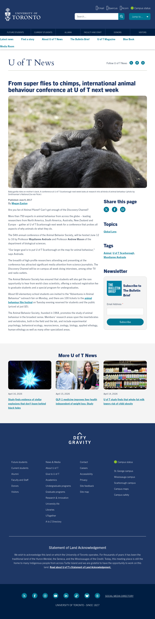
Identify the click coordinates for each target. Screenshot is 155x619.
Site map (84, 491)
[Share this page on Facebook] (114, 209)
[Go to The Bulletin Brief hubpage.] (114, 288)
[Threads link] (97, 595)
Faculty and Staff (93, 32)
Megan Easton (19, 203)
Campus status (142, 8)
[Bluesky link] (87, 595)
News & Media (53, 461)
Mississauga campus (124, 476)
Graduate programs (55, 491)
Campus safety (121, 494)
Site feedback (87, 485)
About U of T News (52, 39)
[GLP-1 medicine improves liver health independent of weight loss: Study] (77, 383)
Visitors (142, 32)
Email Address (114, 304)
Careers (84, 467)
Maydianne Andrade (115, 257)
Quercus (113, 8)
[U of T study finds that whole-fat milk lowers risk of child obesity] (125, 383)
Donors (117, 32)
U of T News (31, 62)
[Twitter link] (131, 63)
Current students (43, 32)
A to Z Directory (53, 521)
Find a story (27, 39)
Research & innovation (57, 497)
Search (121, 16)
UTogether (51, 515)
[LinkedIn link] (66, 595)
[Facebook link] (137, 63)
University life (52, 503)
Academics (51, 479)
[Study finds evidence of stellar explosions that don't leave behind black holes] (29, 385)
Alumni (68, 32)
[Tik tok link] (76, 595)
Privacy (83, 479)
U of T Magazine (106, 39)
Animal (107, 252)
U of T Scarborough (123, 252)
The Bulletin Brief (80, 39)
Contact (84, 461)
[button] (140, 16)
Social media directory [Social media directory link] (119, 595)
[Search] (96, 16)
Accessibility (86, 473)
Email (101, 8)
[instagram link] (143, 63)
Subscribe (125, 321)
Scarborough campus (125, 482)
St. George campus (123, 470)
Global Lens (110, 231)
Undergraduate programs (58, 485)
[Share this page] (122, 209)
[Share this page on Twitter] (106, 209)
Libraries (50, 509)
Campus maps (121, 488)
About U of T (52, 467)
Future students (15, 32)
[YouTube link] (55, 595)
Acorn (125, 8)
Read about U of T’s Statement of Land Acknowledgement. (80, 567)
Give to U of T (52, 473)
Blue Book (128, 39)
